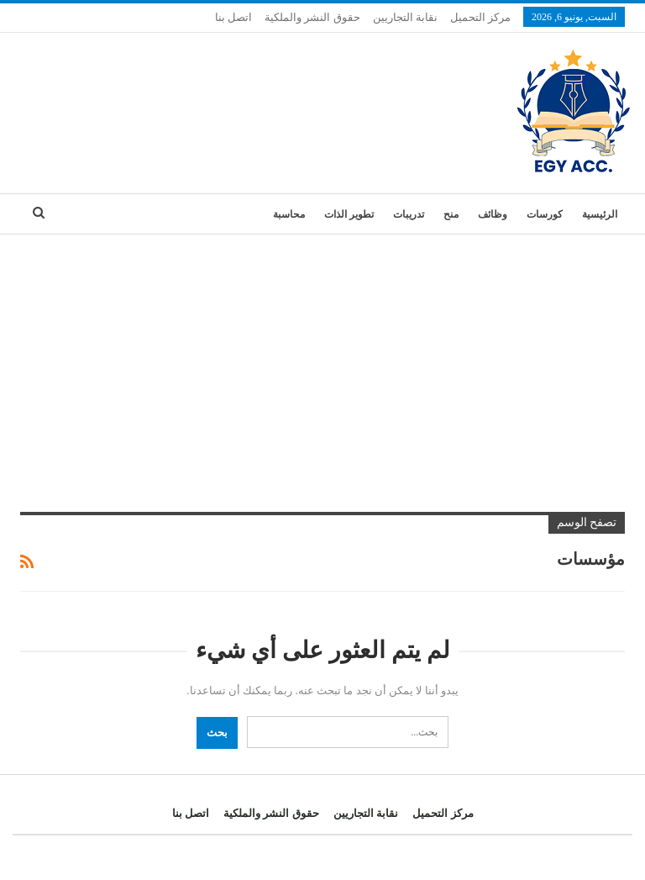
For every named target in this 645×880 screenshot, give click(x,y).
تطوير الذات (349, 214)
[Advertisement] (322, 360)
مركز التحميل (480, 17)
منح (451, 214)
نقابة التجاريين (405, 17)
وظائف (492, 214)
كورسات (545, 214)
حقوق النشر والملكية (312, 17)
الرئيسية (599, 214)
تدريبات (408, 214)
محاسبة (289, 214)
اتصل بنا (233, 17)
